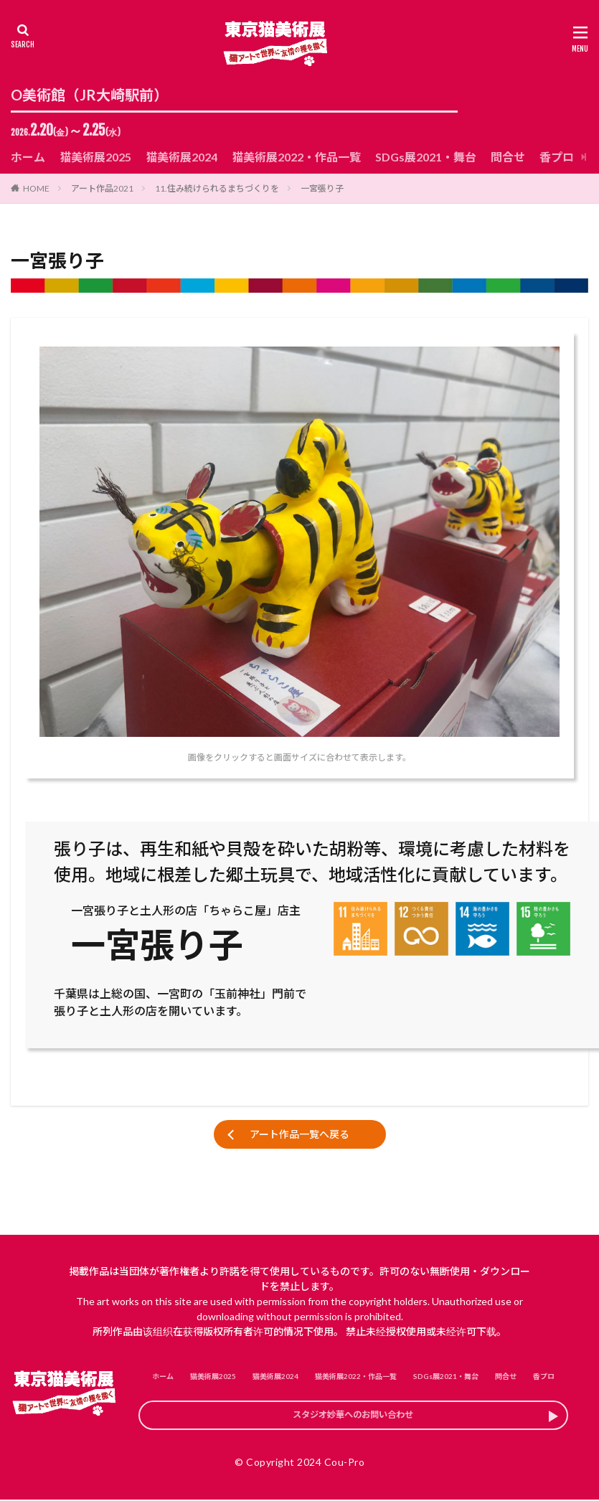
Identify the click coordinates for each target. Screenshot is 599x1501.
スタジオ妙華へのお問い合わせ (353, 1419)
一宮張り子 (322, 188)
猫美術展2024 (181, 157)
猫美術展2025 (95, 157)
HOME (36, 188)
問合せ (508, 157)
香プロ (556, 157)
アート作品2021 (102, 188)
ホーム (28, 157)
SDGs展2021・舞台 (425, 157)
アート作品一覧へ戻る (299, 1134)
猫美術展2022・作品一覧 (296, 157)
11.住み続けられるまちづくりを (217, 188)
